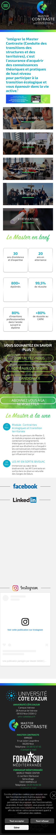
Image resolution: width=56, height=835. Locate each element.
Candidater (29, 378)
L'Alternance (28, 168)
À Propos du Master (28, 118)
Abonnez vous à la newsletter (28, 401)
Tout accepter (17, 821)
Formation (28, 143)
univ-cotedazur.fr (26, 716)
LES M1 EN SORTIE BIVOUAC (28, 461)
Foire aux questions (29, 368)
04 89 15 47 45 (34, 746)
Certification (28, 219)
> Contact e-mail (28, 749)
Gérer (17, 827)
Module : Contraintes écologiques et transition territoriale (27, 428)
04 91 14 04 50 (34, 784)
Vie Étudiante (28, 193)
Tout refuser (42, 821)
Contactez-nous (29, 358)
